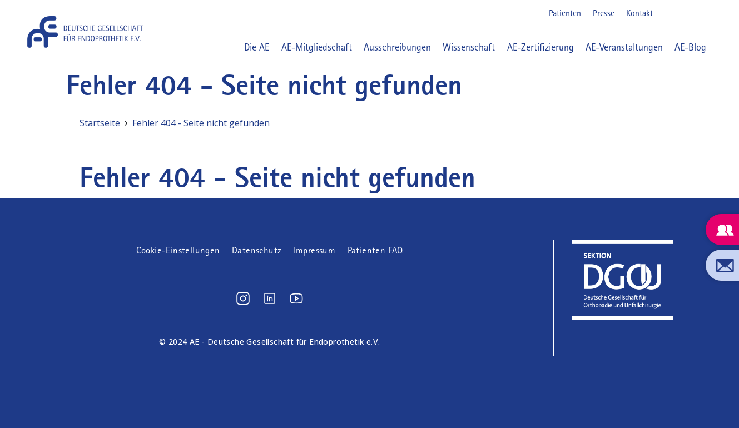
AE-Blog (690, 47)
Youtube (703, 13)
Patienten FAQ (375, 250)
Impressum (315, 250)
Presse (603, 13)
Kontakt (639, 13)
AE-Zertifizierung (540, 47)
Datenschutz (256, 250)
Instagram (668, 13)
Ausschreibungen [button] (397, 47)
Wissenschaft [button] (469, 47)
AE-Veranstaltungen (624, 47)
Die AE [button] (256, 47)
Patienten (565, 13)
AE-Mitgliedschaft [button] (316, 47)
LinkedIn (686, 13)
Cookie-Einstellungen (178, 250)
